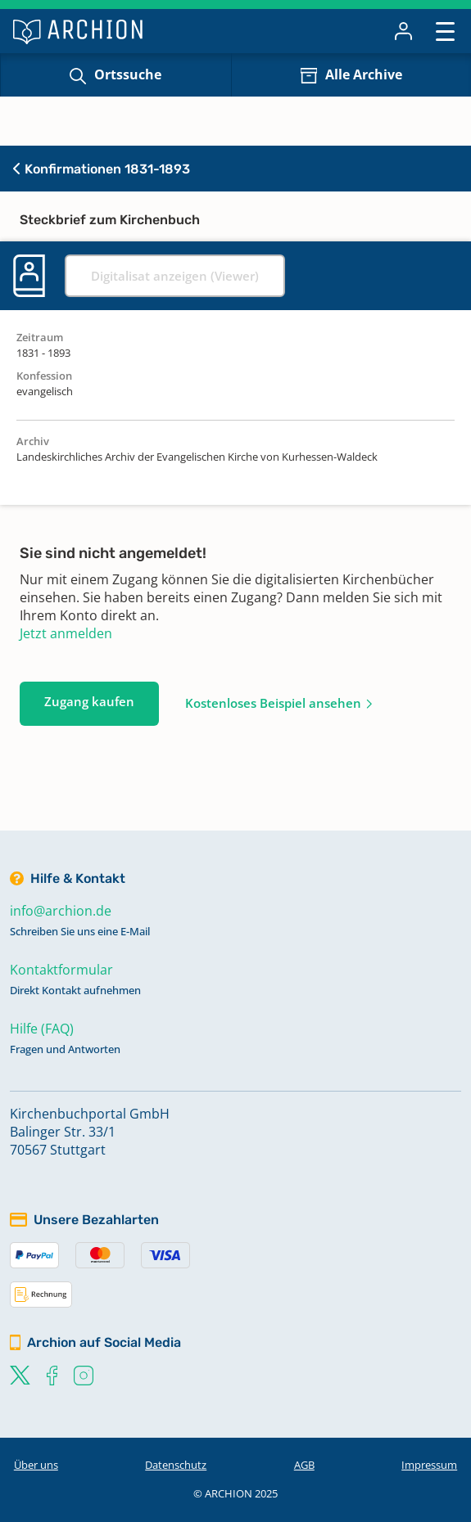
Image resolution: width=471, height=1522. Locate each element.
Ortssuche (127, 74)
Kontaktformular (61, 970)
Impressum (429, 1464)
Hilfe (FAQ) (42, 1029)
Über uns (36, 1464)
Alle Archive (363, 74)
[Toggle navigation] (445, 30)
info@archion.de (60, 911)
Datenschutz (175, 1464)
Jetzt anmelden (66, 633)
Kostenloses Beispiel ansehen (273, 703)
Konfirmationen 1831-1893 (101, 169)
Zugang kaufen (89, 701)
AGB (304, 1464)
